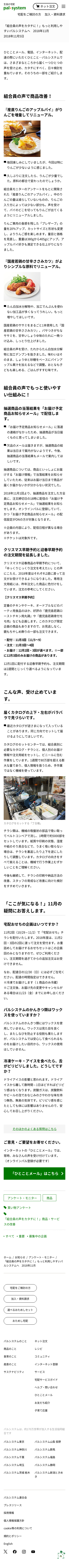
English (8, 1543)
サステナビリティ (14, 1372)
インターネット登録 (46, 1364)
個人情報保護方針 (14, 1520)
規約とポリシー (13, 1536)
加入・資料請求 (55, 14)
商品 (49, 1198)
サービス (40, 1372)
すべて (9, 1236)
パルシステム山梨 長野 (48, 1441)
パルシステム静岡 (45, 1465)
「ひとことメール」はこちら (35, 1173)
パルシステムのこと (15, 1341)
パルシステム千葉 (14, 1457)
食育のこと (10, 1356)
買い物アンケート (19, 1207)
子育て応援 (41, 1410)
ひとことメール (44, 1395)
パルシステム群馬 (45, 1449)
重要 (21, 1236)
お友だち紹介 (42, 1403)
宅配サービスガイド (46, 1379)
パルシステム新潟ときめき (49, 1474)
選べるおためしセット (20, 1310)
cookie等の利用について (18, 1528)
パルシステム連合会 (15, 1497)
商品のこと (10, 1349)
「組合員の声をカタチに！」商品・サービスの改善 (32, 1222)
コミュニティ (42, 1356)
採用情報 (9, 1513)
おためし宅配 (20, 1321)
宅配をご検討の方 (29, 14)
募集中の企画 (37, 1236)
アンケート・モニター (22, 1198)
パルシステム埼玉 (14, 1465)
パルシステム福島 (45, 1457)
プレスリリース (13, 1505)
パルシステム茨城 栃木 (17, 1472)
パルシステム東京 (14, 1441)
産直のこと (10, 1364)
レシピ (38, 1349)
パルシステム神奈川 (15, 1449)
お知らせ (20, 1257)
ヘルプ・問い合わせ (46, 1387)
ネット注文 (45, 6)
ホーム (7, 1257)
